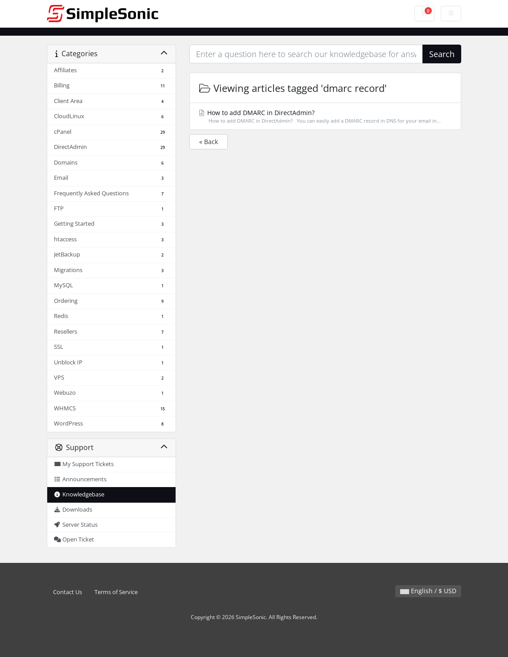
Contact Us (67, 592)
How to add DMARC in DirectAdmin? (325, 116)
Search (442, 54)
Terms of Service (116, 592)
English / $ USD (428, 591)
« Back (208, 141)
